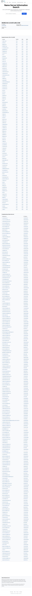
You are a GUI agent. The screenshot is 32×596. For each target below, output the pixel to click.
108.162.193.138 (26, 505)
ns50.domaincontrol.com (6, 255)
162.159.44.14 (26, 457)
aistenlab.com (4, 68)
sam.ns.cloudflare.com (6, 223)
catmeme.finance (5, 199)
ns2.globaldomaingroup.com (6, 376)
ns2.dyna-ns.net (4, 524)
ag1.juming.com (4, 306)
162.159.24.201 (26, 248)
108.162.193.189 (26, 519)
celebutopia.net (4, 124)
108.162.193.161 (26, 527)
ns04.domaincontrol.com (6, 418)
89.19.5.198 (25, 354)
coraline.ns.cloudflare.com (6, 313)
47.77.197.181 (26, 306)
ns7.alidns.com (4, 272)
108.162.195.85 (26, 456)
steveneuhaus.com (5, 177)
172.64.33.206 (26, 316)
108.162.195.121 (26, 219)
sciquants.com (4, 63)
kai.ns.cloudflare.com (5, 468)
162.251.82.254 (26, 476)
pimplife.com (4, 95)
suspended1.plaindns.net (6, 464)
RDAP (5, 2)
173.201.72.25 (26, 255)
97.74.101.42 (25, 320)
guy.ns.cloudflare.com (5, 510)
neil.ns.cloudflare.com (5, 286)
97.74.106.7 (25, 522)
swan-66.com (4, 153)
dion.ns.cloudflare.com (6, 296)
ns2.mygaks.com (5, 241)
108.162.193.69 (26, 558)
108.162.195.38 (26, 449)
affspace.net (4, 158)
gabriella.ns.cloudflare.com (6, 352)
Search (24, 13)
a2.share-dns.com (5, 493)
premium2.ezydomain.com (6, 284)
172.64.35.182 (26, 546)
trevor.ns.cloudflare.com (6, 384)
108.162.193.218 (26, 359)
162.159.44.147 (26, 532)
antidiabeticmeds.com (5, 168)
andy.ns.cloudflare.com (6, 536)
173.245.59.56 (26, 228)
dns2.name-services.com (6, 245)
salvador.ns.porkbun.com (6, 374)
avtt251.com (4, 122)
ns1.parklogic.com (5, 498)
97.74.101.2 (25, 447)
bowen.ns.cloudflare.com (6, 423)
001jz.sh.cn (4, 97)
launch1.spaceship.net (5, 240)
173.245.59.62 (26, 490)
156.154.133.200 (26, 342)
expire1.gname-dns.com (6, 379)
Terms (17, 591)
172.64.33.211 (26, 286)
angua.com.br (4, 194)
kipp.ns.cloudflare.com (6, 270)
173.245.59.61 (26, 434)
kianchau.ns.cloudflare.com (6, 275)
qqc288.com (4, 134)
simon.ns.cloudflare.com (6, 304)
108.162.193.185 (26, 551)
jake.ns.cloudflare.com (5, 495)
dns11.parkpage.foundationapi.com (7, 476)
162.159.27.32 (26, 291)
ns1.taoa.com (4, 257)
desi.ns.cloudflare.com (5, 481)
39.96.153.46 (26, 466)
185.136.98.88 (26, 520)
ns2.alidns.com (4, 466)
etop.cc (3, 192)
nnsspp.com (4, 148)
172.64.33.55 (26, 406)
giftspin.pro (4, 105)
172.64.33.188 (26, 468)
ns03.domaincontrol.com (6, 447)
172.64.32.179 (26, 226)
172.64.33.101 (26, 536)
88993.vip (4, 197)
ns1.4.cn (3, 301)
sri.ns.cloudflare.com (5, 432)
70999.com (4, 115)
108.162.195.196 (26, 539)
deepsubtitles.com (5, 160)
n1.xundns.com (4, 235)
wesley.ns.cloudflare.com (6, 335)
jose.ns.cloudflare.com (5, 413)
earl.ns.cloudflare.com (5, 527)
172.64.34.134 (26, 352)
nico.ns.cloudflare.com (6, 532)
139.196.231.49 (26, 238)
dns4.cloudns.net (5, 252)
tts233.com (4, 139)
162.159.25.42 (26, 372)
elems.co (3, 93)
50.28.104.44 (26, 498)
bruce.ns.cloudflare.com (6, 224)
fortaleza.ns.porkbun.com (6, 391)
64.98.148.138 (26, 338)
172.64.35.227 (26, 461)
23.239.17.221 (26, 483)
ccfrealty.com (4, 195)
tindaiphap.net (4, 51)
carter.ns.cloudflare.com (6, 430)
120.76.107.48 (26, 250)
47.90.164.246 (26, 544)
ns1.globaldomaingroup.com (6, 350)
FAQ (14, 591)
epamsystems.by (5, 102)
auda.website (4, 80)
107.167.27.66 (26, 301)
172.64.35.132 (26, 415)
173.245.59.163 (26, 323)
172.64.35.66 (26, 452)
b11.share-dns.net (5, 269)
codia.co (3, 209)
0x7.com (3, 90)
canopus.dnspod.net (5, 396)
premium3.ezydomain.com (6, 500)
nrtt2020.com (4, 127)
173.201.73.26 (26, 427)
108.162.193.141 (26, 223)
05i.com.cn (4, 202)
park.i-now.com (4, 369)
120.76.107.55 (26, 386)
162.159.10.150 (26, 374)
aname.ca (3, 42)
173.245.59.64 (26, 318)
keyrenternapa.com (5, 204)
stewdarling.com (5, 83)
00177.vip (3, 92)
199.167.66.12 (26, 284)
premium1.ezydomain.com (6, 371)
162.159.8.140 (26, 391)
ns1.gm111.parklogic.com (6, 303)
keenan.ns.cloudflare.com (6, 444)
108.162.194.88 (26, 313)
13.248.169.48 (26, 420)
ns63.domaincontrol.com (6, 320)
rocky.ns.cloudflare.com (6, 333)
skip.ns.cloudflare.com (5, 282)
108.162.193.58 (26, 486)
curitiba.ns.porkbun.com (6, 422)
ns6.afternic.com (5, 512)
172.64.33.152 (26, 243)
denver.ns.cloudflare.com (6, 539)
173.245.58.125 (26, 330)
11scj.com (3, 117)
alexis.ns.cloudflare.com (6, 362)
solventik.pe (4, 109)
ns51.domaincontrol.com (6, 355)
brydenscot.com (5, 73)
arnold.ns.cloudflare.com (6, 558)
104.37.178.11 (26, 500)
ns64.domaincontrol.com (6, 439)
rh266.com (4, 141)
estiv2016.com (4, 187)
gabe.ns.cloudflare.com (6, 515)
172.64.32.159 (26, 503)
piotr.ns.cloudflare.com (6, 388)
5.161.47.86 (25, 340)
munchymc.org (4, 165)
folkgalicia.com (4, 64)
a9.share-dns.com (5, 289)
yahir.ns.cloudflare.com (6, 337)
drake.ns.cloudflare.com (6, 457)
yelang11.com (4, 129)
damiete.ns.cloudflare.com (6, 425)
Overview (11, 591)
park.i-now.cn (4, 544)
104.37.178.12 (26, 537)
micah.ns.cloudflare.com (6, 316)
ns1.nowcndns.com (5, 364)
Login (25, 2)
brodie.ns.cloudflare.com (6, 534)
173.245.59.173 (26, 510)
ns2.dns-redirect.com (5, 469)
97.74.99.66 (25, 440)
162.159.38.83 (26, 381)
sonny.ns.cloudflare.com (6, 452)
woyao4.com (4, 126)
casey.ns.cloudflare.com (6, 321)
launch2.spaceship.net (5, 291)
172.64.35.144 (26, 236)
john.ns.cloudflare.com (6, 551)
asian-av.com (4, 119)
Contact (20, 591)
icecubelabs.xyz (4, 170)
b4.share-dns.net (5, 488)
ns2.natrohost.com (5, 357)
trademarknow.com (5, 71)
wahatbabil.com (4, 207)
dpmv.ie (3, 100)
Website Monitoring (20, 2)
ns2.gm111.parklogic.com (6, 274)
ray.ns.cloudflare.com (5, 505)
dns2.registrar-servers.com (6, 342)
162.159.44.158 (26, 321)
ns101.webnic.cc (4, 473)
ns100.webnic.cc (5, 442)
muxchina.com (4, 146)
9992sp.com (4, 131)
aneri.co (3, 161)
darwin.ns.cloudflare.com (6, 258)
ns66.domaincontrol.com (6, 408)
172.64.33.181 (26, 233)
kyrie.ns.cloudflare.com (6, 449)
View (16, 42)
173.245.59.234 (26, 432)
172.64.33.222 (26, 388)
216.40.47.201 (26, 245)
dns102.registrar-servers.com (7, 483)
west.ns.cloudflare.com (6, 474)
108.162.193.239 (26, 287)
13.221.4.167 (25, 265)
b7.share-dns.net (5, 517)
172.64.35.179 (26, 275)
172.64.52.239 (26, 253)
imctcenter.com (4, 88)
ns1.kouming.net (4, 405)
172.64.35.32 (26, 425)
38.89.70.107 (26, 235)
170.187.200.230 (26, 485)
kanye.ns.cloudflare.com (6, 519)
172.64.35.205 (26, 393)
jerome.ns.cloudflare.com (6, 233)
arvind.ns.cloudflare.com (6, 461)
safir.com (3, 156)
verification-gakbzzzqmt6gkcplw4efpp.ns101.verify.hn (10, 420)
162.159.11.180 (26, 345)
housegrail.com (4, 107)
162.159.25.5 (25, 524)
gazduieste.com (4, 49)
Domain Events (14, 2)
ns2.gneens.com (5, 328)
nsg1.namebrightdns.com (6, 265)
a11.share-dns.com (5, 541)
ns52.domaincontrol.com (6, 427)
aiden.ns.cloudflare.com (6, 406)
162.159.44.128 (26, 325)
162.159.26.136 (26, 401)
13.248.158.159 (26, 279)
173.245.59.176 (26, 403)
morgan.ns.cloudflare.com (6, 415)
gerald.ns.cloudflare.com (6, 437)
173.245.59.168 (26, 437)
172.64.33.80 (26, 430)
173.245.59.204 (26, 308)
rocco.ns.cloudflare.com (6, 219)
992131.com (4, 185)
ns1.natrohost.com (5, 354)
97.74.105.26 (26, 355)
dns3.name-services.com (6, 338)
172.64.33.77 (26, 224)
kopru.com (4, 61)
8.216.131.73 (25, 328)
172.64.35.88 (26, 413)
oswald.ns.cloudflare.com (6, 359)
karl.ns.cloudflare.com (5, 294)
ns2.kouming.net (5, 478)
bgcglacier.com (4, 190)
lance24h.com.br (5, 163)
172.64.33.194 (26, 299)
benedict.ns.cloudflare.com (6, 393)
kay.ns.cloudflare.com (5, 330)
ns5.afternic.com (5, 440)
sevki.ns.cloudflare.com (6, 554)
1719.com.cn (4, 180)
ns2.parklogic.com (5, 507)
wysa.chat (4, 56)
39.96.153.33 (25, 347)
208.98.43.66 (26, 549)
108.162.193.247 (26, 474)
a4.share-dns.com (5, 556)
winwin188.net (4, 144)
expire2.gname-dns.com (6, 277)
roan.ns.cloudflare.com (6, 410)
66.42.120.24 (26, 274)
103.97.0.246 (26, 478)
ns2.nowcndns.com (5, 459)
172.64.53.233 (26, 277)
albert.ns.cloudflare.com (6, 486)
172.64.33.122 (26, 495)
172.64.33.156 (26, 296)
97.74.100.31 (25, 553)
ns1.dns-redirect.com (5, 340)
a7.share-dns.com (5, 502)
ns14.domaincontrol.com (6, 267)
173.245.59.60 (26, 362)
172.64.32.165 (4, 25)
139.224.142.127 (26, 272)
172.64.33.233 (26, 282)
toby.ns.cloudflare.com (6, 287)
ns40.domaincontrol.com (6, 221)
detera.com (4, 98)
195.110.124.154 (26, 464)
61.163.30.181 (26, 454)
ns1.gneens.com (4, 529)
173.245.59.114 (26, 515)
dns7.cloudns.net (5, 520)
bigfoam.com (4, 44)
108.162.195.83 (26, 423)
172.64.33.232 (26, 304)
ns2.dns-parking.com (5, 372)
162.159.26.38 (26, 240)
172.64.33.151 (26, 258)
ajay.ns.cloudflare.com (5, 228)
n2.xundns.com (4, 454)
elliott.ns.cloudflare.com (6, 389)
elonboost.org (4, 175)
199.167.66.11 (26, 371)
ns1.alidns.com (4, 386)
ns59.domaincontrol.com (6, 553)
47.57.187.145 (26, 529)
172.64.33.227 (26, 333)
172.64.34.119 (26, 435)
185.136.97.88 (26, 252)
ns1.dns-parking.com (5, 248)
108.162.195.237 (26, 534)
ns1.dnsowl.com (4, 401)
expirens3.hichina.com (5, 347)
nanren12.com (4, 143)
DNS (7, 2)
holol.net (3, 76)
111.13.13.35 (25, 396)
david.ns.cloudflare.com (6, 243)
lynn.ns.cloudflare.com (6, 231)
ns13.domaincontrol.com (6, 522)
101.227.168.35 (26, 398)
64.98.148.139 (26, 471)
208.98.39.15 (26, 405)
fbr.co (3, 54)
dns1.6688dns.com (5, 451)
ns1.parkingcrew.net (5, 279)
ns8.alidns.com (4, 250)
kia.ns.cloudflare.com (5, 226)
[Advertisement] (16, 18)
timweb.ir (3, 151)
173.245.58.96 (26, 481)
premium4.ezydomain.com (6, 537)
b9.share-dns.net (5, 253)
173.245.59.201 (26, 231)
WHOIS (2, 2)
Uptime (10, 2)
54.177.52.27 (25, 442)
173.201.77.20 (26, 221)
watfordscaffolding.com (6, 81)
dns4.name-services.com (6, 311)
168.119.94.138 (26, 357)
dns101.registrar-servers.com (7, 485)
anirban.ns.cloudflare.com (6, 318)
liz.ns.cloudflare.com (5, 260)
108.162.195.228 (26, 389)
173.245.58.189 (26, 260)
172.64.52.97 (26, 350)
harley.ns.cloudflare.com (6, 325)
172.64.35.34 (26, 337)
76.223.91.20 (26, 469)
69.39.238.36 (26, 303)
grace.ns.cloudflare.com (6, 503)
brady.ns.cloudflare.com (6, 262)
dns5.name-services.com (6, 471)
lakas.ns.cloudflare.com (6, 299)
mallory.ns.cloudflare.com (6, 381)
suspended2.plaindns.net (6, 367)
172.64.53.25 (26, 289)
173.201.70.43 (26, 408)
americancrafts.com (5, 178)
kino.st (3, 173)
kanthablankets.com (5, 112)
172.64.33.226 (26, 410)
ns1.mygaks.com (5, 238)
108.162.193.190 (26, 294)
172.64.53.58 (26, 376)
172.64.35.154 (26, 384)
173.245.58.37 (26, 422)
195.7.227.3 (25, 367)
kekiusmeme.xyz (5, 110)
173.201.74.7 (26, 267)
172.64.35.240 (26, 270)
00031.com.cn (4, 66)
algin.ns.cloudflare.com (6, 434)
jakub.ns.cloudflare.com (6, 456)
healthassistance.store (5, 75)
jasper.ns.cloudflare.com (6, 546)
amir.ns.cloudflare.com (6, 490)
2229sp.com (4, 132)
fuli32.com (4, 114)
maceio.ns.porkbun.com (6, 345)
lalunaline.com (4, 85)
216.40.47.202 (26, 311)
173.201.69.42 (26, 439)
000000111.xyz (4, 46)
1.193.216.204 (26, 364)
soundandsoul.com (5, 47)
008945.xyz (4, 78)
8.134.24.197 (25, 241)
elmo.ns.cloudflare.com (6, 323)
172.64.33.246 (26, 335)
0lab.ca (3, 182)
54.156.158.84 (26, 369)
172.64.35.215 (26, 262)
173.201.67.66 (26, 512)
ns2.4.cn (3, 549)
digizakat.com (4, 136)
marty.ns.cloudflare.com (6, 308)
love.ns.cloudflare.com (6, 435)
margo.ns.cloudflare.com (6, 236)
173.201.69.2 (26, 418)
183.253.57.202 (26, 459)
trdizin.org (4, 59)
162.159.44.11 (26, 444)
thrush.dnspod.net (5, 398)
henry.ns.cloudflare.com (6, 403)
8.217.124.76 (25, 257)
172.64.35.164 (26, 554)
